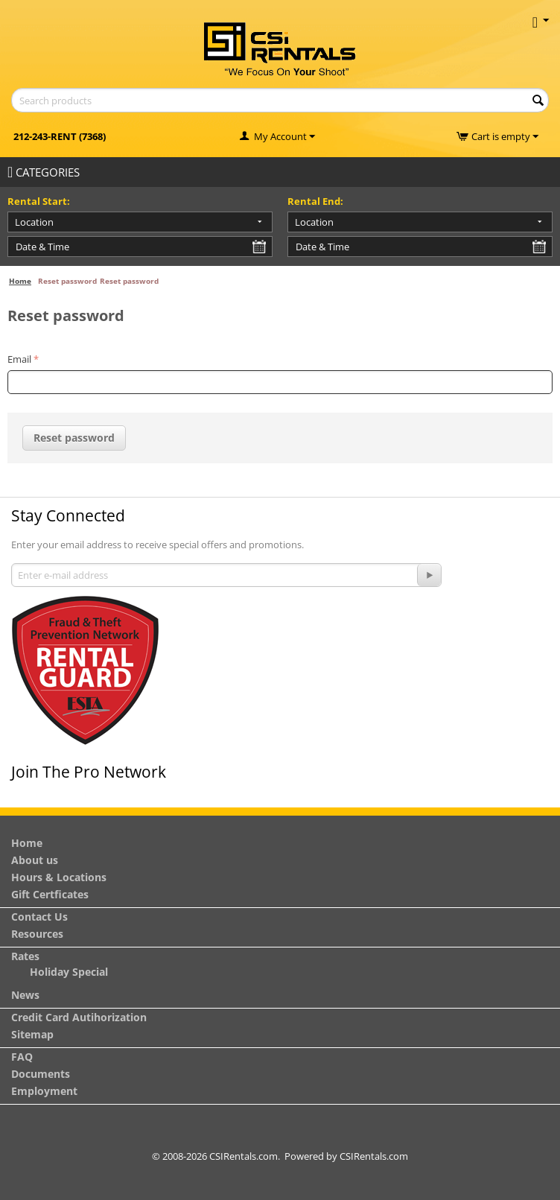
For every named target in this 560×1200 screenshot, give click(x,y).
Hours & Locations (58, 877)
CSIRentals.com (374, 1156)
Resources (37, 934)
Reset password (74, 438)
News (25, 995)
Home (20, 281)
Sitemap (32, 1034)
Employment (44, 1091)
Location (34, 222)
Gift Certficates (50, 894)
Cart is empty (504, 136)
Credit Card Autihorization (79, 1017)
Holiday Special (69, 972)
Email (19, 359)
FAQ (22, 1057)
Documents (40, 1074)
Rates (25, 956)
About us (34, 860)
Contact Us (39, 916)
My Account (280, 136)
